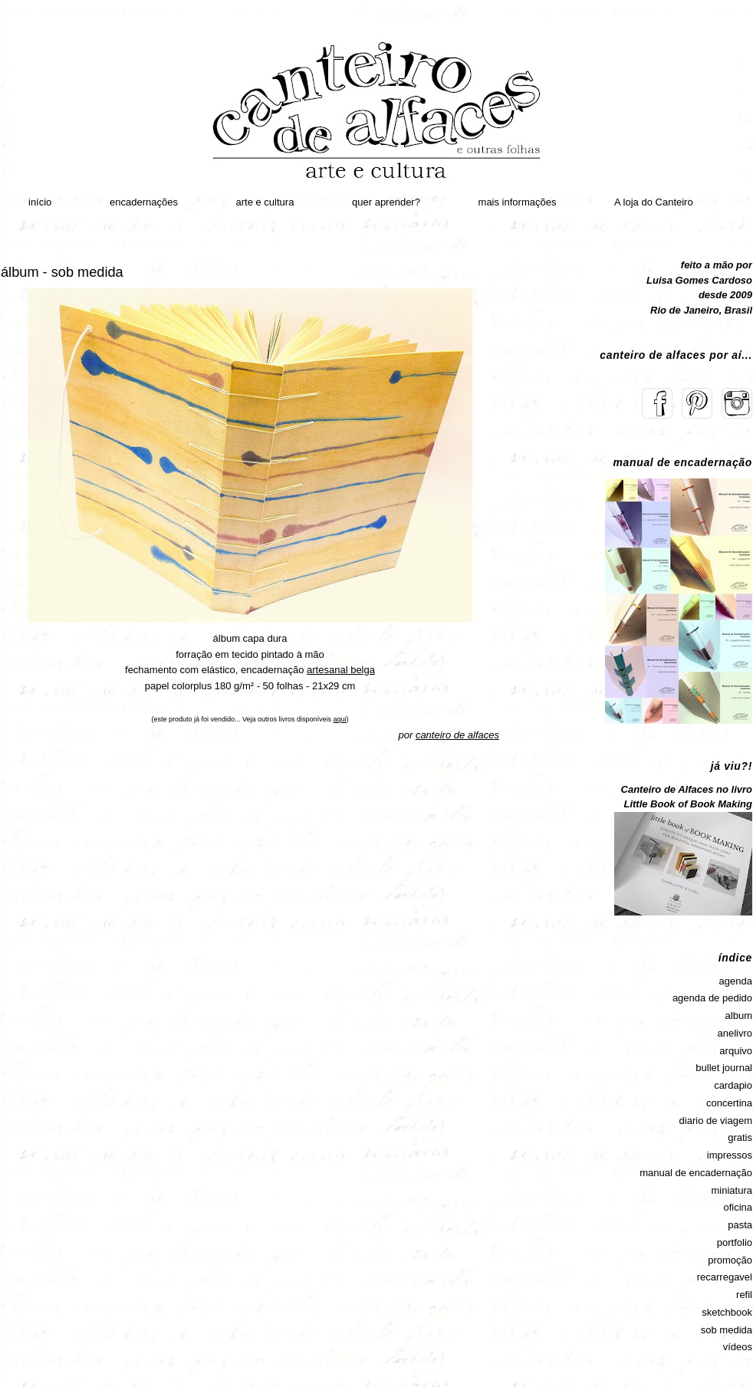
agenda (735, 981)
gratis (740, 1137)
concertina (729, 1103)
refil (744, 1294)
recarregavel (724, 1277)
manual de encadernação (696, 1172)
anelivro (734, 1033)
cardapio (733, 1085)
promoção (730, 1260)
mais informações (517, 202)
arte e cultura (265, 202)
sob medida (726, 1330)
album (738, 1015)
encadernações (144, 202)
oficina (737, 1207)
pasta (740, 1225)
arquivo (735, 1051)
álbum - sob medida (62, 272)
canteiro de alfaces (457, 735)
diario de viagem (715, 1120)
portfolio (734, 1242)
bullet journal (723, 1067)
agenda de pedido (712, 998)
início (39, 202)
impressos (729, 1155)
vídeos (737, 1346)
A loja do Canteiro (653, 202)
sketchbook (727, 1312)
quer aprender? (386, 202)
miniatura (732, 1190)
